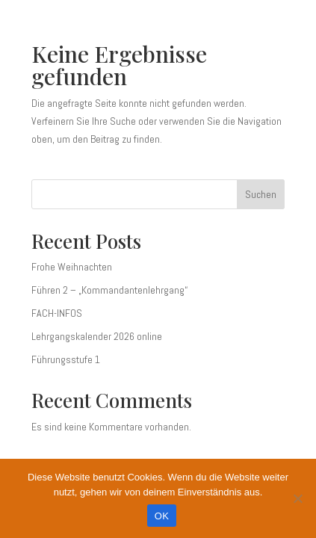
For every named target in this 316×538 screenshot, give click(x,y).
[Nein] (297, 498)
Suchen (260, 194)
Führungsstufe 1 (65, 359)
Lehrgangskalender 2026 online (96, 336)
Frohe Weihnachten (71, 266)
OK (162, 516)
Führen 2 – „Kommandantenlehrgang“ (109, 290)
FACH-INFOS (56, 313)
